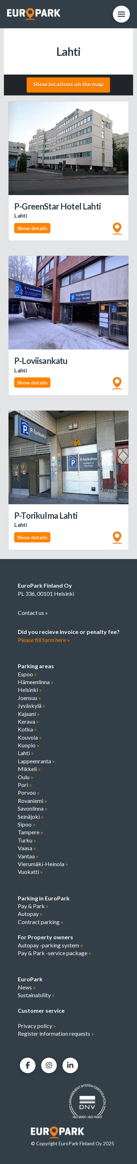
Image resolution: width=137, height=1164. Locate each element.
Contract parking (41, 921)
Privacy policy (37, 1025)
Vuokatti (30, 871)
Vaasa (27, 848)
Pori (25, 784)
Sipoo (26, 824)
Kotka (27, 729)
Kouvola (30, 737)
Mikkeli (29, 768)
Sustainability (36, 995)
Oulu (25, 777)
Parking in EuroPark (44, 898)
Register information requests (56, 1033)
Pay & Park (33, 906)
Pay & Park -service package (54, 953)
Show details (32, 228)
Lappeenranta (36, 761)
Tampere (30, 832)
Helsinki (30, 689)
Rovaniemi (32, 800)
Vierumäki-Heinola (43, 863)
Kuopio (28, 745)
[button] (121, 14)
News (27, 987)
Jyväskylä (31, 705)
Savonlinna (33, 808)
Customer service (41, 1010)
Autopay (30, 913)
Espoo (27, 674)
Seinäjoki (31, 816)
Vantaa (28, 856)
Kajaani (29, 713)
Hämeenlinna (36, 681)
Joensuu (29, 697)
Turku (27, 840)
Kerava (28, 721)
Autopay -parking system (50, 945)
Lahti (26, 752)
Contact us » (33, 612)
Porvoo (29, 792)
